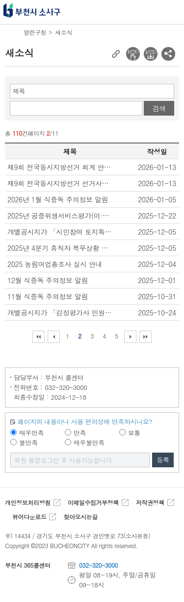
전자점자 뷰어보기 (133, 54)
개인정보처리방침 (28, 502)
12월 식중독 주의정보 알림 (47, 280)
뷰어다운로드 (29, 516)
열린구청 (35, 32)
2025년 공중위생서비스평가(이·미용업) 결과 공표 (60, 215)
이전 (54, 337)
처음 (38, 337)
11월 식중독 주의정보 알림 (47, 296)
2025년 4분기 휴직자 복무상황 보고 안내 (60, 248)
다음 (130, 337)
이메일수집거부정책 (93, 502)
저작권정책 (150, 502)
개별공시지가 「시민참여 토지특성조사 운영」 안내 (60, 232)
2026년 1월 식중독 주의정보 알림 (57, 199)
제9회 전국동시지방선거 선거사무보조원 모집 (60, 183)
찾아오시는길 (80, 516)
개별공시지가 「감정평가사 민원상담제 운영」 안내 (60, 312)
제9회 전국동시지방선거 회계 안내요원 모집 (60, 167)
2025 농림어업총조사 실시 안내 (54, 264)
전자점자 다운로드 (151, 54)
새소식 (63, 32)
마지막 (145, 337)
